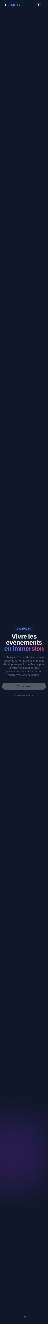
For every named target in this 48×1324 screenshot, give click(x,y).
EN (39, 5)
